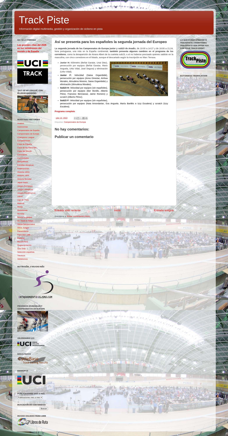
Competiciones (23, 141)
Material (20, 203)
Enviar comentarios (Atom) (78, 216)
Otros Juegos (23, 228)
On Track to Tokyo (25, 221)
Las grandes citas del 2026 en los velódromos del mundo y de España (31, 48)
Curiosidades (23, 158)
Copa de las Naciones (26, 148)
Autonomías (22, 127)
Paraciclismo (22, 231)
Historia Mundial (24, 179)
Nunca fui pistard (24, 217)
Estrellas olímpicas (25, 165)
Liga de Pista (23, 200)
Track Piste (44, 20)
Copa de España (24, 144)
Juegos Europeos (25, 186)
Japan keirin (22, 182)
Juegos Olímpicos (25, 189)
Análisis (20, 123)
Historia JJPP (23, 175)
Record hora (22, 242)
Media (20, 207)
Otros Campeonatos (26, 224)
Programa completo (65, 111)
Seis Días (21, 249)
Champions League (25, 137)
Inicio (117, 210)
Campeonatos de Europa (75, 122)
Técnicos (21, 255)
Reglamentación (24, 245)
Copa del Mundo (24, 151)
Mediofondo (22, 210)
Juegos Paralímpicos (26, 193)
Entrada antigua (163, 210)
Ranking (21, 238)
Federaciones (23, 168)
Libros (20, 196)
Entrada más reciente (68, 210)
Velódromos (22, 259)
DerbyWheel (22, 162)
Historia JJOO (23, 172)
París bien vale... (24, 235)
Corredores (22, 155)
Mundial (20, 214)
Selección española (25, 252)
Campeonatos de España (28, 130)
